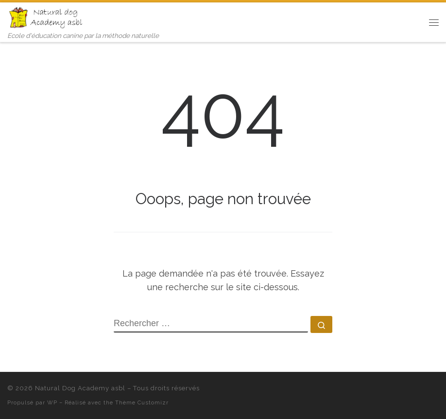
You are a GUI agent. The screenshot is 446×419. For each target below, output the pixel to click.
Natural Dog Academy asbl (80, 388)
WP (52, 402)
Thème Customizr (142, 402)
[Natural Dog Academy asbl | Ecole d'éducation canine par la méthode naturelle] (47, 16)
